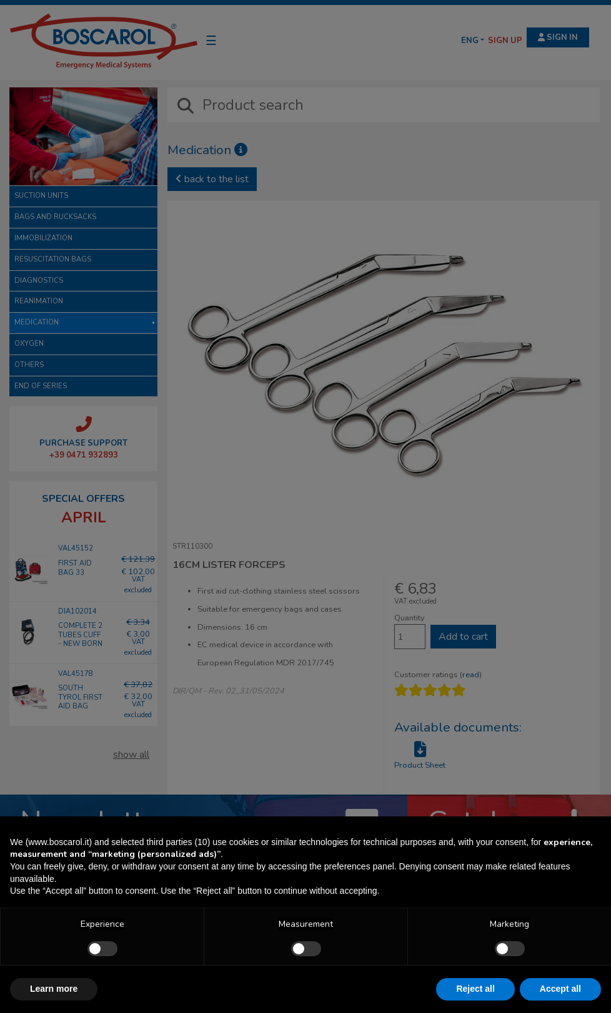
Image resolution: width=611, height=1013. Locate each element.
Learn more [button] (53, 989)
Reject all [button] (475, 989)
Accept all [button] (560, 989)
